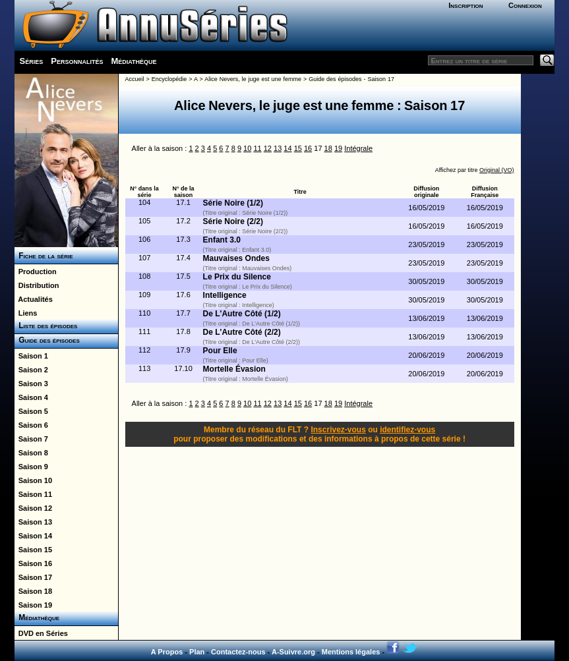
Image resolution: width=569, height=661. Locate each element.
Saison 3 (31, 384)
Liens (26, 313)
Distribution (37, 285)
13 (278, 148)
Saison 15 (33, 550)
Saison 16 (33, 563)
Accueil (134, 79)
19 (338, 148)
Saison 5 (31, 411)
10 (247, 148)
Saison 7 (31, 439)
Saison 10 (33, 480)
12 (268, 148)
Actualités (34, 299)
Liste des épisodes (46, 325)
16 (308, 148)
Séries (32, 61)
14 (287, 148)
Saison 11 (33, 494)
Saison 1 (31, 356)
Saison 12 (33, 508)
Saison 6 (31, 425)
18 (328, 148)
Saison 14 (33, 536)
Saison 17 (33, 577)
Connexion (525, 5)
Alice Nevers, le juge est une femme (252, 79)
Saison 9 (31, 467)
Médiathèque (133, 61)
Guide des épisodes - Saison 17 (351, 79)
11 (257, 148)
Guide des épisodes (47, 340)
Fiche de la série (44, 255)
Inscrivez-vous (338, 429)
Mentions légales (351, 652)
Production (36, 271)
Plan (196, 652)
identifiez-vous (407, 429)
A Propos (167, 652)
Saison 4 (31, 397)
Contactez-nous (238, 652)
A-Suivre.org (293, 652)
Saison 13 (33, 522)
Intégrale (358, 148)
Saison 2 (31, 370)
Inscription (465, 5)
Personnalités (77, 61)
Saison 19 (33, 605)
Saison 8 (31, 453)
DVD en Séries (41, 633)
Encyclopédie (169, 79)
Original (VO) (496, 170)
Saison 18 (33, 591)
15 (298, 148)
